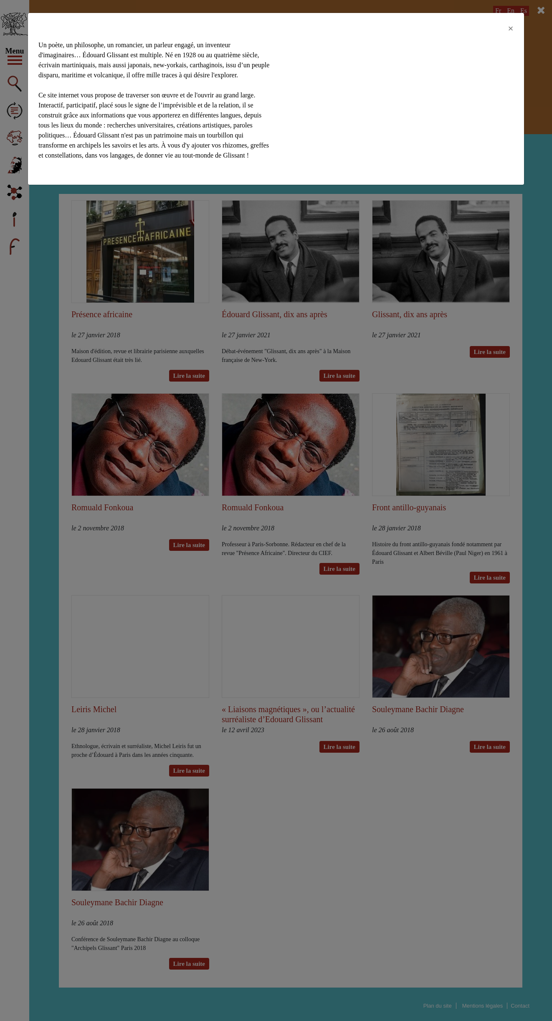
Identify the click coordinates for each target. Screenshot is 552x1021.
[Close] (510, 28)
